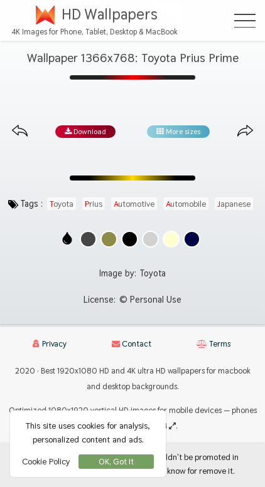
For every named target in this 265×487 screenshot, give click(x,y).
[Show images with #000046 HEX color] (191, 239)
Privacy (50, 343)
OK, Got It (116, 461)
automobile (186, 203)
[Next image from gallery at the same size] (245, 131)
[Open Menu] (245, 21)
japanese (234, 203)
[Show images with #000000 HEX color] (129, 239)
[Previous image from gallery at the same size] (20, 131)
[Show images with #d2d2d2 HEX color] (150, 239)
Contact (131, 343)
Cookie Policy (46, 461)
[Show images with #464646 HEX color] (88, 239)
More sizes (178, 132)
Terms (213, 343)
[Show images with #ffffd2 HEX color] (171, 239)
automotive (134, 203)
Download (85, 132)
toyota (61, 203)
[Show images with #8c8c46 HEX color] (108, 239)
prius (93, 203)
